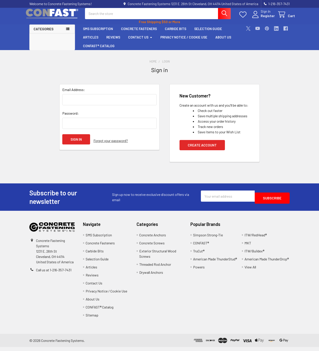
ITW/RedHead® (255, 239)
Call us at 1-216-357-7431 (53, 274)
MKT (247, 247)
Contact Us (140, 41)
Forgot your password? (110, 143)
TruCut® (198, 255)
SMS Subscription (98, 33)
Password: (70, 117)
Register (262, 18)
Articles (90, 41)
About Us (223, 41)
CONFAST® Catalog (99, 50)
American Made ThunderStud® (215, 263)
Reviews (113, 41)
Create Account (202, 149)
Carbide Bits (175, 33)
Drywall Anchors (151, 276)
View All (250, 271)
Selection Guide (208, 33)
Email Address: (73, 93)
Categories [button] (43, 33)
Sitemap (92, 319)
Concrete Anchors (152, 239)
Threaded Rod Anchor (155, 268)
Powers (199, 271)
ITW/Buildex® (254, 255)
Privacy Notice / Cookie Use (183, 41)
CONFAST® (201, 247)
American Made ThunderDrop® (266, 263)
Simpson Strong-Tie (208, 239)
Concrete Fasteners (139, 33)
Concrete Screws (152, 247)
